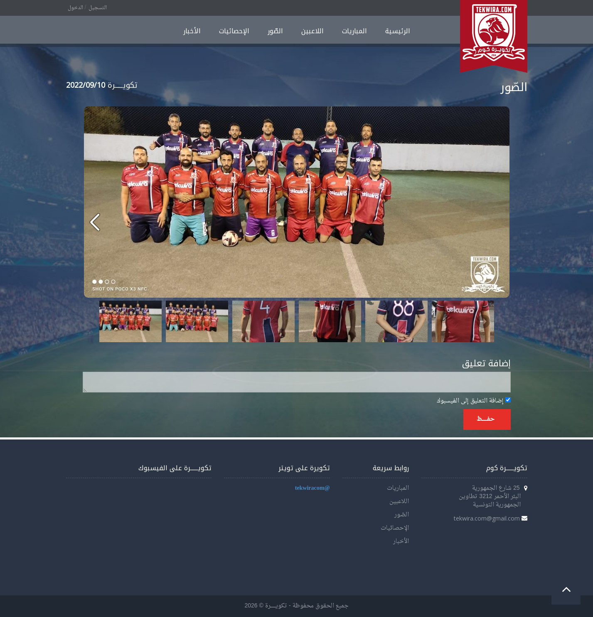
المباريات (354, 31)
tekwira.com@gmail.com (487, 518)
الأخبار (192, 31)
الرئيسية (397, 31)
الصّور (275, 31)
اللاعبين (312, 31)
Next (483, 321)
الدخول (75, 7)
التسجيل (98, 7)
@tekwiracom (312, 488)
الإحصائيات (234, 31)
